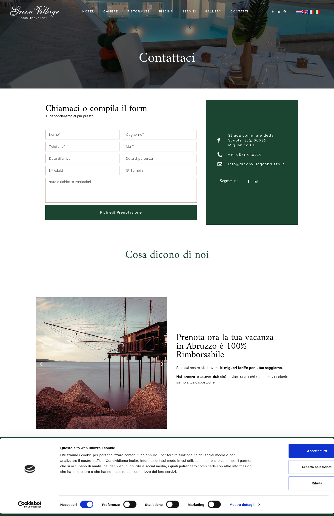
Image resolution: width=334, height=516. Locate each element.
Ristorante (138, 11)
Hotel (88, 11)
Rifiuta (295, 485)
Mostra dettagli (241, 507)
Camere (110, 11)
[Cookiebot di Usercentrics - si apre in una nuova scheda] (30, 507)
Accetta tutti (296, 453)
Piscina (166, 11)
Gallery (213, 11)
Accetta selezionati (295, 469)
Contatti (239, 11)
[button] (41, 364)
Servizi (189, 11)
